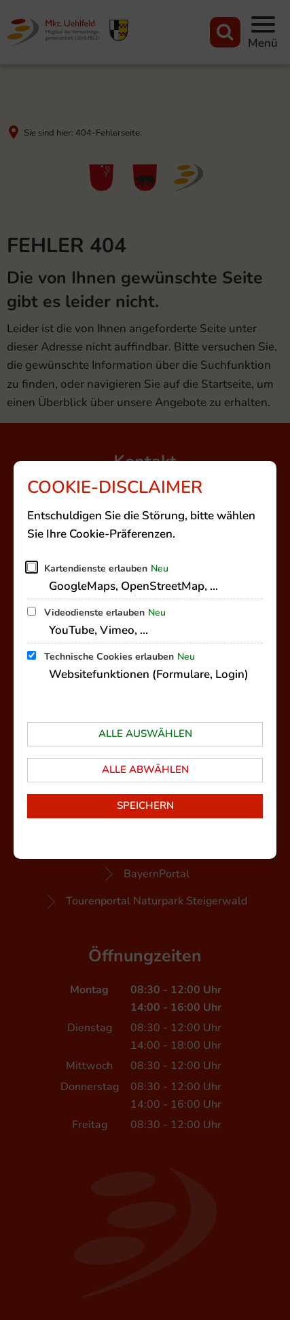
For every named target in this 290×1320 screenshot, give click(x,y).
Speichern (145, 805)
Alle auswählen (145, 733)
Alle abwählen (145, 769)
